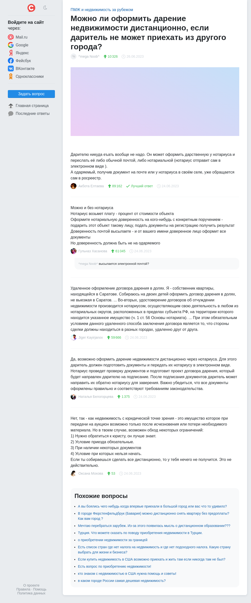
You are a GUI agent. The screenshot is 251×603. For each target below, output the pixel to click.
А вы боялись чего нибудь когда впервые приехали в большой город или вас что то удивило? (152, 506)
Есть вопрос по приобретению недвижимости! (114, 566)
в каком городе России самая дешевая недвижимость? (122, 581)
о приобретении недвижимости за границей (112, 540)
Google (18, 45)
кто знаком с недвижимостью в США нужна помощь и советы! (127, 574)
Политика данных (31, 593)
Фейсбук (19, 61)
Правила (23, 589)
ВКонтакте (21, 68)
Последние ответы (29, 114)
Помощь (39, 589)
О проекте (31, 585)
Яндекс (18, 53)
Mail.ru (17, 37)
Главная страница (28, 106)
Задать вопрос (31, 94)
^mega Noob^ (88, 264)
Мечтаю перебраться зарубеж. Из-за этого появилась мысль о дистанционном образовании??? (154, 526)
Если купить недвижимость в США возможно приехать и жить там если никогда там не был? (151, 559)
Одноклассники (26, 76)
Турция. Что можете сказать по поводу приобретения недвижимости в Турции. (140, 533)
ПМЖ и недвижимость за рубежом (102, 10)
